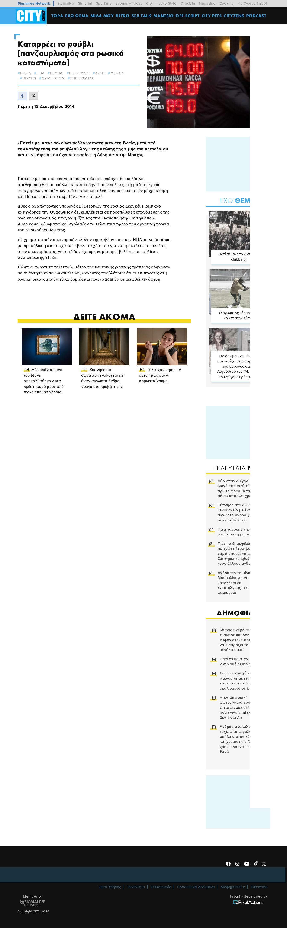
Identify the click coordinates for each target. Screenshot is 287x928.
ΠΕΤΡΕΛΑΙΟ (81, 73)
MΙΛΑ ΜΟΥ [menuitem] (103, 15)
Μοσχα (119, 73)
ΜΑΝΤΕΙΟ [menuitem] (164, 15)
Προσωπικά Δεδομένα (196, 886)
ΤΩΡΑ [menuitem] (58, 15)
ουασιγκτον (55, 78)
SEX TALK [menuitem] (142, 15)
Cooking (226, 3)
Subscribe (259, 886)
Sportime (104, 3)
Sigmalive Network (34, 3)
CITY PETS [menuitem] (212, 15)
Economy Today (129, 3)
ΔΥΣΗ (102, 73)
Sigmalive (65, 3)
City (149, 3)
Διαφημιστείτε (233, 886)
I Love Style (166, 3)
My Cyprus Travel (252, 3)
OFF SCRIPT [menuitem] (188, 15)
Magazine (207, 3)
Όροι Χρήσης (110, 886)
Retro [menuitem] (123, 15)
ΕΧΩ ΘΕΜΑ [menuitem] (77, 15)
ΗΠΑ (43, 73)
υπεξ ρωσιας (84, 78)
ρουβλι (59, 73)
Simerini (85, 3)
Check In (187, 3)
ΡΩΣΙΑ (27, 73)
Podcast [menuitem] (257, 15)
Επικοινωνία (161, 886)
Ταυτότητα (136, 886)
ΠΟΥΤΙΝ (31, 78)
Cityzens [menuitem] (235, 15)
